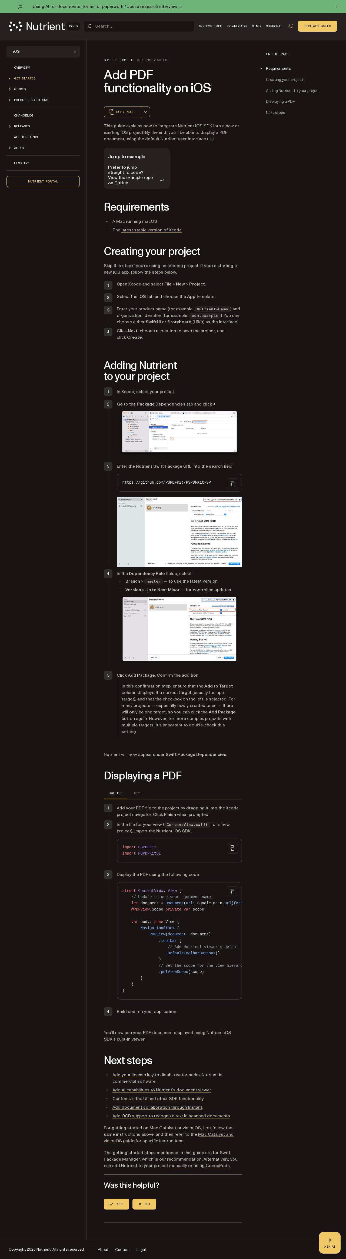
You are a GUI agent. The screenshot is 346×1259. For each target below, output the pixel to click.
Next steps (275, 112)
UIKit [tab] (138, 793)
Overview (22, 67)
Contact (122, 1249)
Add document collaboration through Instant (157, 1107)
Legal (141, 1249)
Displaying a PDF (280, 101)
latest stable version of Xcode (151, 230)
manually (178, 1166)
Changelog (24, 115)
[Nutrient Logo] (44, 26)
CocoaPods (218, 1166)
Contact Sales (317, 26)
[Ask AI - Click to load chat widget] (330, 1243)
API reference (26, 137)
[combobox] (145, 112)
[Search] (139, 26)
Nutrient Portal (43, 181)
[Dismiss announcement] (337, 6)
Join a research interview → (154, 6)
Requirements (278, 68)
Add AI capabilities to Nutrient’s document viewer (161, 1090)
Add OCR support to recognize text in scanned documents (171, 1116)
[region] (179, 941)
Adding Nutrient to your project (293, 90)
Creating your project (284, 79)
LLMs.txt (21, 163)
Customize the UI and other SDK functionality (158, 1099)
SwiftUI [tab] (115, 793)
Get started (24, 78)
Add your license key (133, 1075)
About (103, 1249)
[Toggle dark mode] (291, 26)
